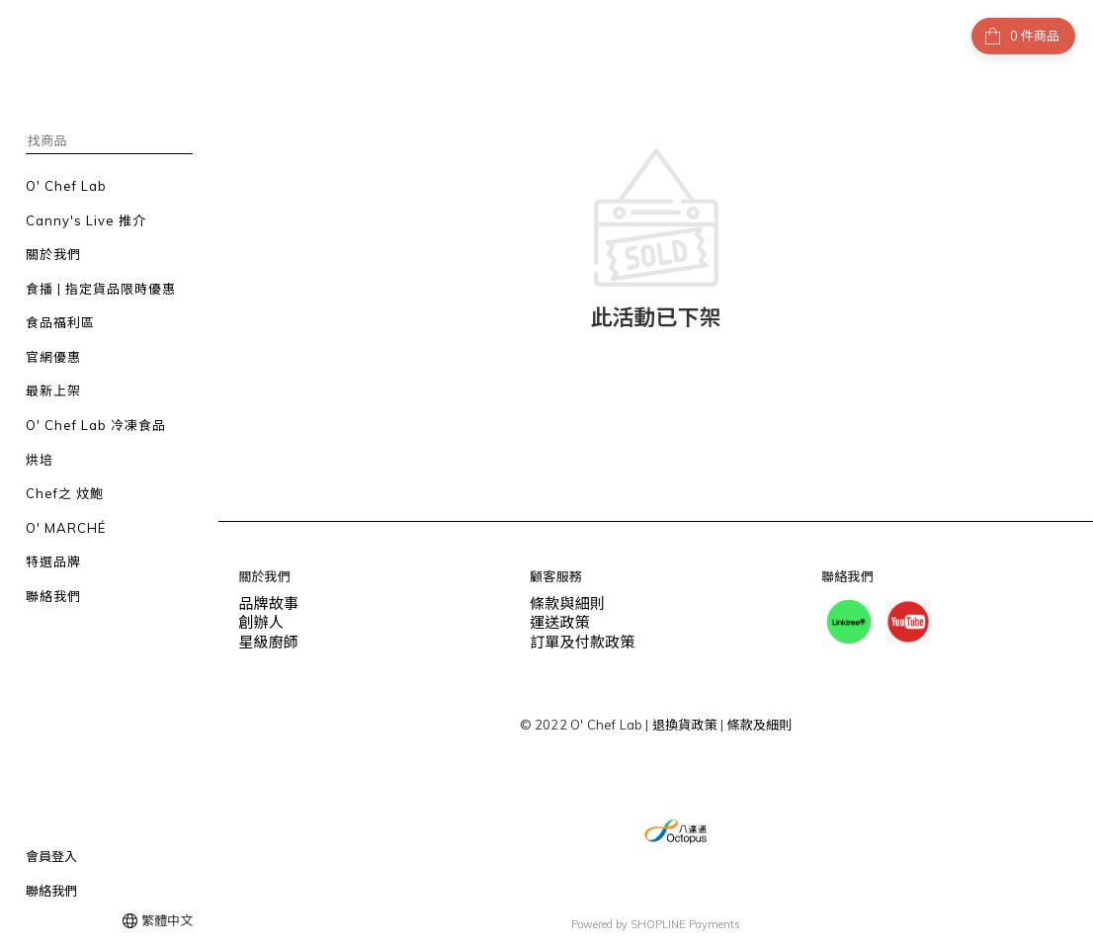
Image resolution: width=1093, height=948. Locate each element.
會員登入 (51, 856)
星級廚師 (264, 636)
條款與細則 (562, 602)
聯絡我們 (51, 891)
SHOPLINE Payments (685, 922)
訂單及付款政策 (575, 636)
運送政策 (556, 619)
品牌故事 (264, 602)
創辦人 (258, 619)
